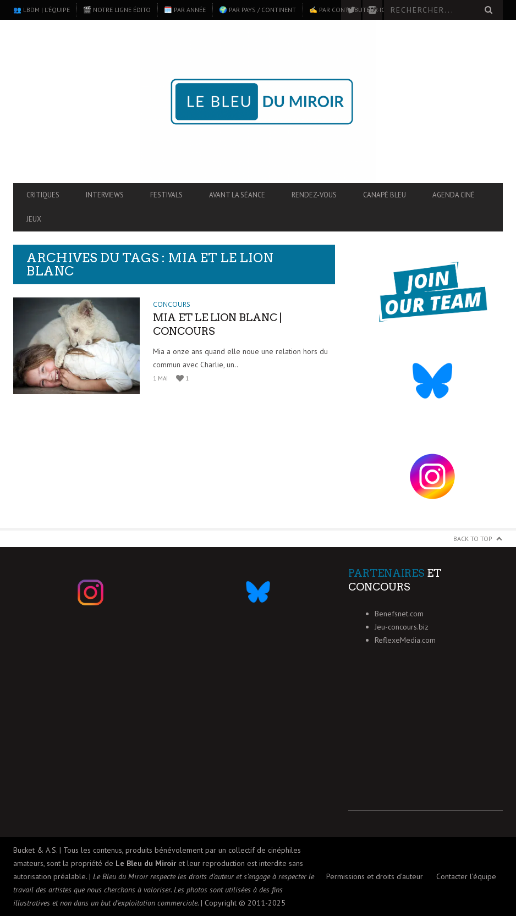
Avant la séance (237, 195)
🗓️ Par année (185, 9)
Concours (171, 304)
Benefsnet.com (399, 614)
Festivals (166, 195)
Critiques (42, 195)
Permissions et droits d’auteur (374, 876)
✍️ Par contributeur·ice (348, 9)
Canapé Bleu (384, 195)
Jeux (33, 219)
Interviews (105, 195)
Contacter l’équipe (466, 876)
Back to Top (472, 538)
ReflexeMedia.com (405, 640)
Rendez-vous (314, 195)
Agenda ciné (453, 195)
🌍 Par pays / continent (257, 9)
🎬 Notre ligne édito (117, 9)
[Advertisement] (425, 741)
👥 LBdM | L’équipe (41, 9)
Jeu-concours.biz (402, 627)
